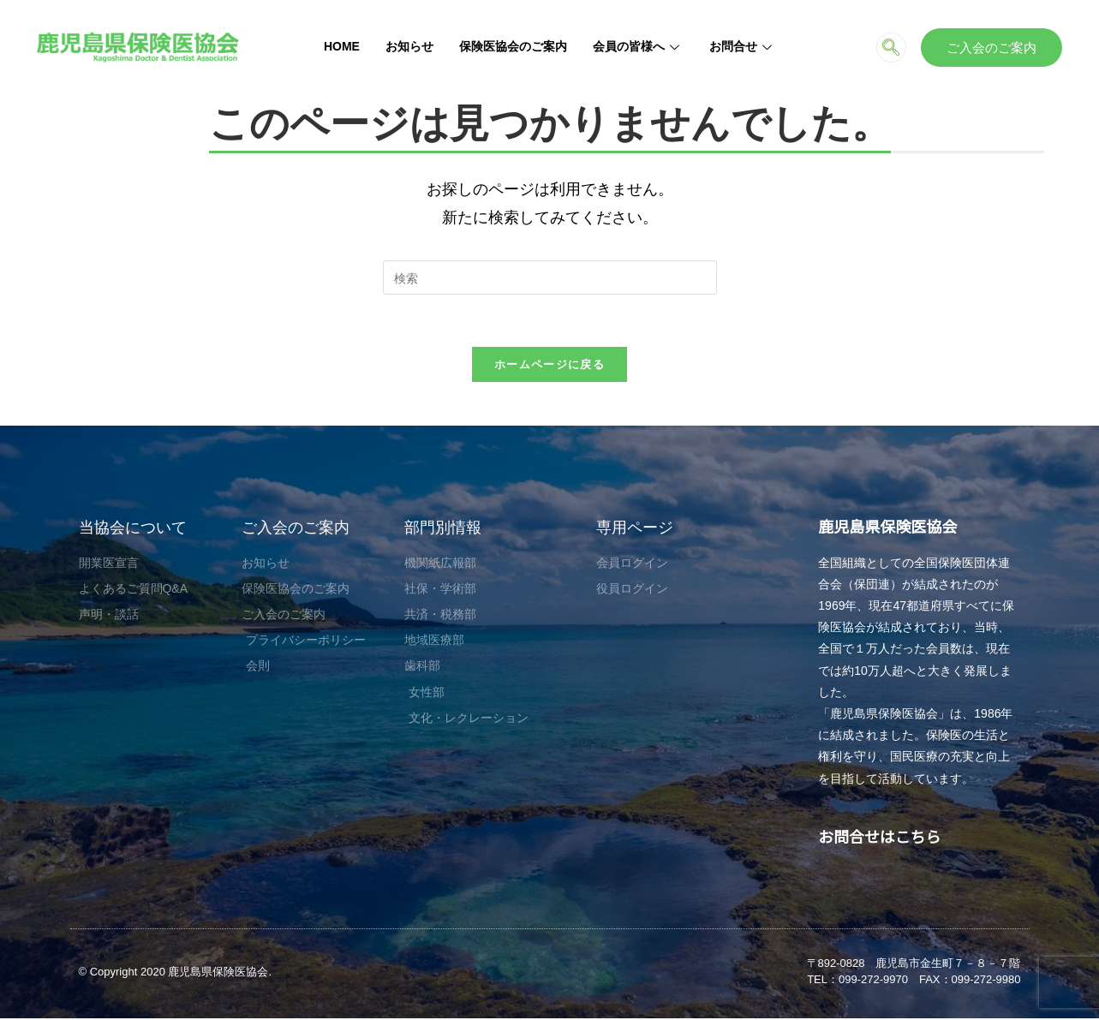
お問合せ (742, 46)
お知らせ (409, 46)
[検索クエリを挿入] (550, 277)
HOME (342, 46)
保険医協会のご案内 (513, 46)
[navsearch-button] (891, 48)
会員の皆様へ (638, 46)
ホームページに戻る (549, 364)
